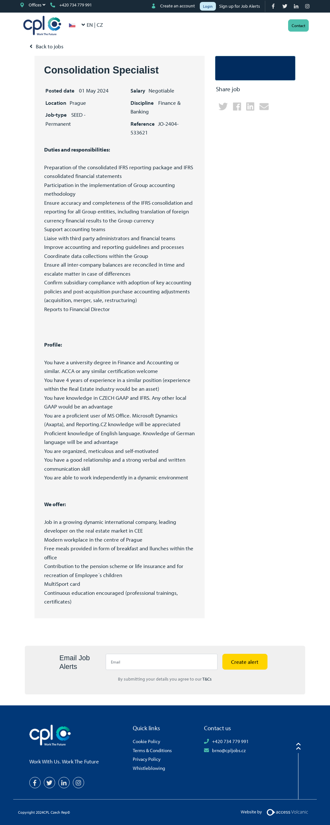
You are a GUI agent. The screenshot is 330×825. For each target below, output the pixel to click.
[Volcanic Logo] (287, 812)
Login (208, 6)
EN (90, 24)
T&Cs (207, 679)
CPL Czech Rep (42, 25)
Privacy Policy (146, 759)
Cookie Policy (146, 741)
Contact (298, 25)
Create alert (244, 661)
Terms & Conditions (152, 750)
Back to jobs (49, 46)
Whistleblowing (149, 768)
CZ (100, 24)
